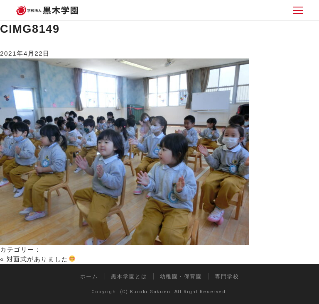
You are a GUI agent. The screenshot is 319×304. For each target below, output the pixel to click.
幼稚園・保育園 (181, 276)
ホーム (89, 276)
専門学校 (227, 276)
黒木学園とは (129, 276)
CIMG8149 (30, 28)
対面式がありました (41, 259)
